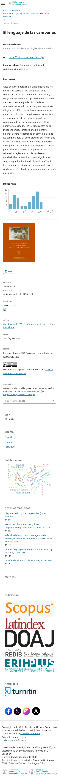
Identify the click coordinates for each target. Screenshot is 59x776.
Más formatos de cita (15, 400)
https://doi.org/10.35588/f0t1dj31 (26, 57)
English (9, 437)
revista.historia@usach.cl (15, 740)
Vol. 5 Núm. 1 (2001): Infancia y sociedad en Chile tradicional (26, 15)
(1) (4, 309)
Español (9, 441)
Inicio (5, 10)
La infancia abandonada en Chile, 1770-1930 (28, 560)
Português (10, 446)
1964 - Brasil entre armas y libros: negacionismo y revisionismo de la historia (27, 526)
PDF (10, 271)
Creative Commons (30, 733)
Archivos (16, 10)
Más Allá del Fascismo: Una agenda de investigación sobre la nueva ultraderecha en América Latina (29, 538)
